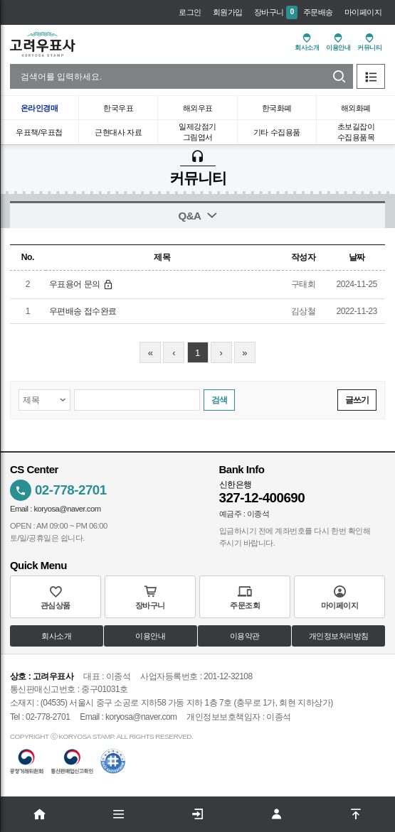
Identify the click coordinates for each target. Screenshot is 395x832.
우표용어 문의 (81, 284)
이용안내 (150, 636)
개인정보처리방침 (339, 636)
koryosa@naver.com (66, 508)
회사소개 (56, 636)
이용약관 (245, 636)
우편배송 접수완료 (83, 311)
